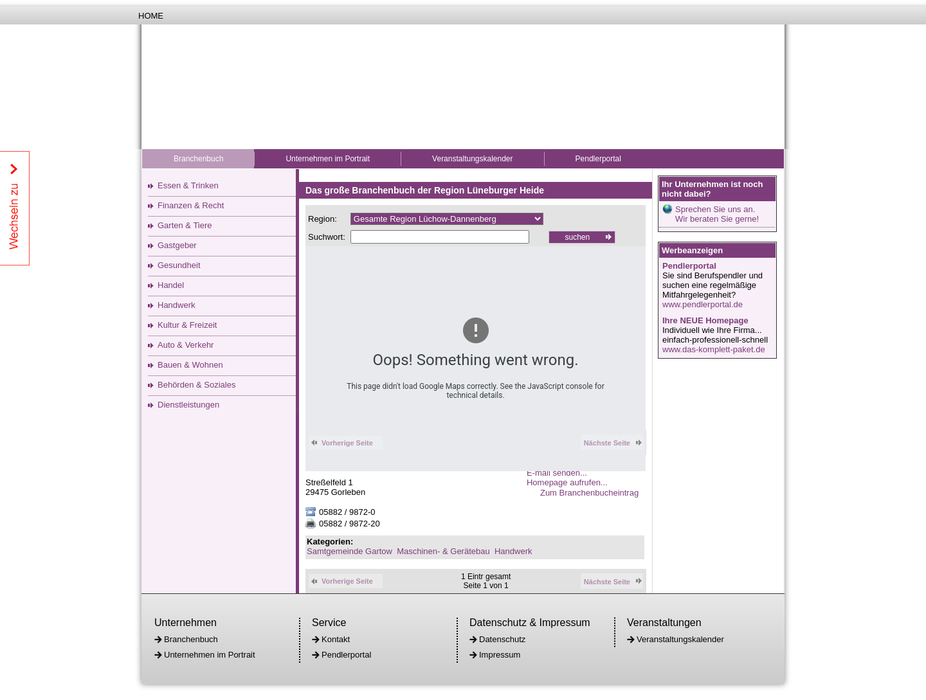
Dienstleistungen (188, 404)
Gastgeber (177, 245)
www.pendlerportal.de (702, 304)
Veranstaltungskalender (472, 158)
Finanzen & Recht (191, 205)
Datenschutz (502, 639)
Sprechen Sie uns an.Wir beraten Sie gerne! (717, 214)
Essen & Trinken (188, 185)
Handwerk (176, 305)
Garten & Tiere (185, 225)
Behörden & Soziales (196, 385)
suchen (577, 237)
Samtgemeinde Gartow (349, 551)
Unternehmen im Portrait (328, 158)
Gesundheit (179, 265)
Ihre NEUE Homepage (705, 320)
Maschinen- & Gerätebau (443, 551)
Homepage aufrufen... (567, 482)
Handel (171, 285)
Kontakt (336, 639)
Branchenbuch (198, 158)
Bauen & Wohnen (190, 365)
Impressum (499, 655)
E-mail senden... (557, 473)
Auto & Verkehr (185, 345)
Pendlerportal (598, 158)
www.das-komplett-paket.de (713, 349)
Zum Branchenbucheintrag (593, 493)
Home (150, 16)
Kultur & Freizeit (187, 325)
